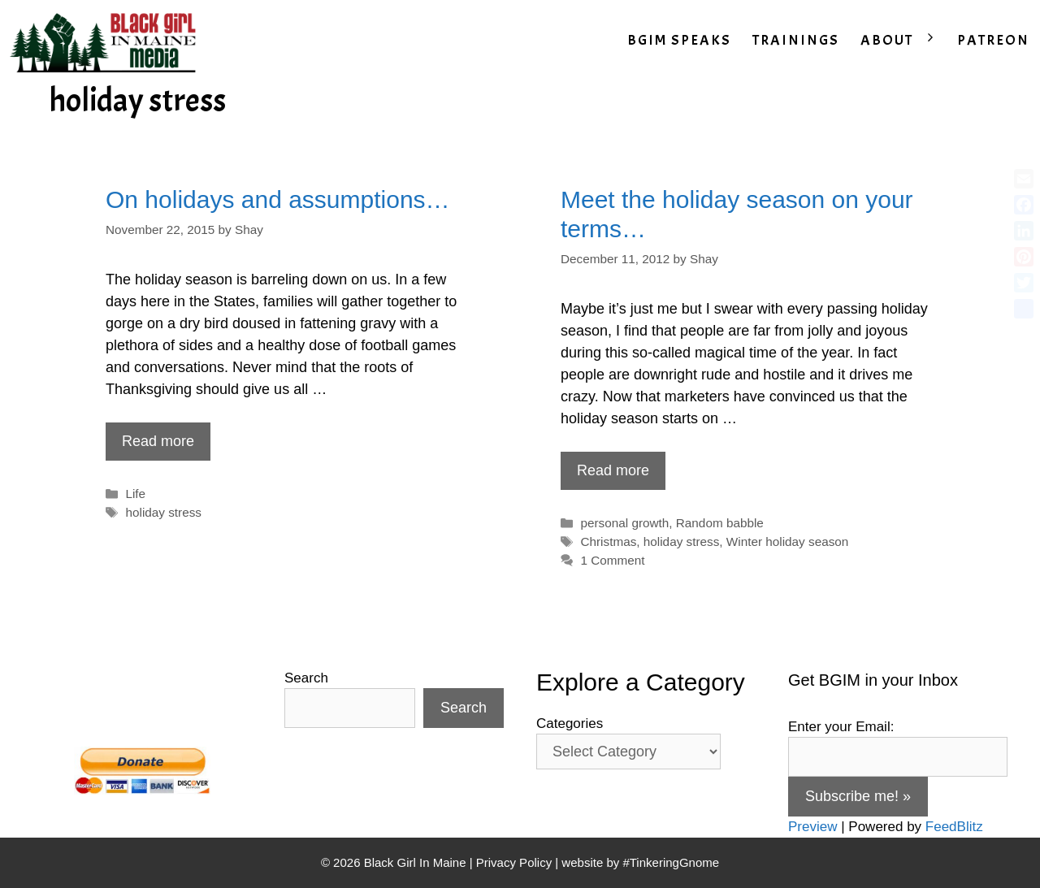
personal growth (624, 523)
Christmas (608, 541)
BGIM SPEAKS (679, 40)
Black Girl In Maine (417, 862)
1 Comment (612, 560)
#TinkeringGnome (670, 862)
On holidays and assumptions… (278, 199)
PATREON (993, 40)
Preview (812, 826)
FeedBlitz (954, 826)
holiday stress (163, 512)
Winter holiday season (787, 541)
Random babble (720, 523)
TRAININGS (795, 40)
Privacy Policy (514, 862)
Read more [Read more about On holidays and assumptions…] (158, 441)
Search (306, 678)
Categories (569, 723)
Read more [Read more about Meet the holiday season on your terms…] (613, 470)
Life (135, 493)
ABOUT (903, 40)
